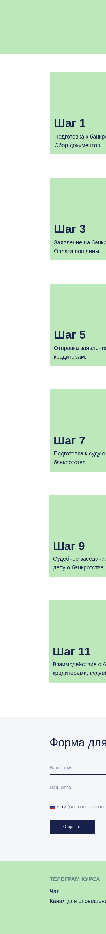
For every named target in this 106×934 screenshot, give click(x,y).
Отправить (72, 827)
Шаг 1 (70, 123)
